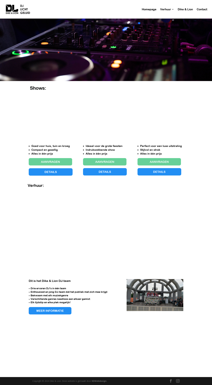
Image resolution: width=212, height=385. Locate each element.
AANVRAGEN (50, 161)
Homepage (149, 9)
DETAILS (50, 172)
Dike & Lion (185, 9)
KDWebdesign (99, 381)
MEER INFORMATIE (50, 310)
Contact (202, 9)
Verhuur (165, 9)
